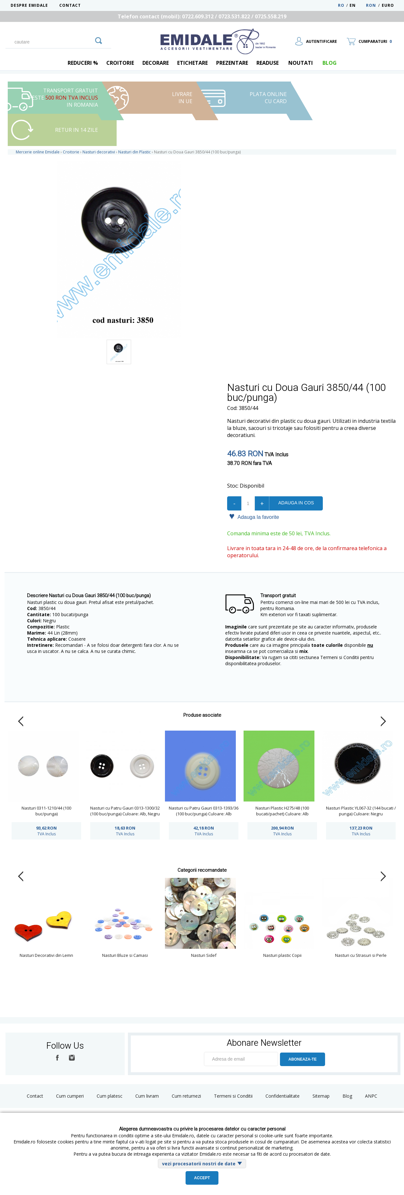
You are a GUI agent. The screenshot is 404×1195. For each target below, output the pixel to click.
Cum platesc (109, 1096)
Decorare (155, 62)
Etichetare (192, 62)
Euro (388, 5)
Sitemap (321, 1096)
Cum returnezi (186, 1096)
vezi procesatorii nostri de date (199, 1164)
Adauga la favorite (254, 516)
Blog (347, 1096)
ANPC (371, 1096)
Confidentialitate (282, 1096)
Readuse (267, 62)
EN (357, 5)
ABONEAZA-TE (302, 1059)
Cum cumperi (70, 1096)
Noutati (300, 62)
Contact (70, 5)
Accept (202, 1178)
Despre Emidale (29, 5)
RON (371, 5)
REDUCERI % (83, 62)
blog (329, 62)
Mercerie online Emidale (38, 152)
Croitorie (120, 62)
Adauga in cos (296, 502)
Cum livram (147, 1096)
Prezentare (232, 62)
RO (341, 5)
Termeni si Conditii (233, 1096)
